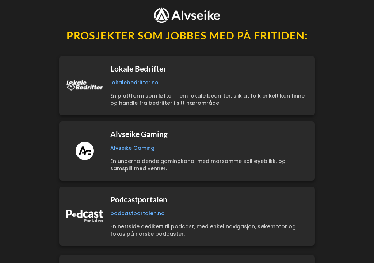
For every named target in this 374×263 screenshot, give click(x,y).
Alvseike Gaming (132, 148)
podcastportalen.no (137, 213)
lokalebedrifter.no (134, 82)
